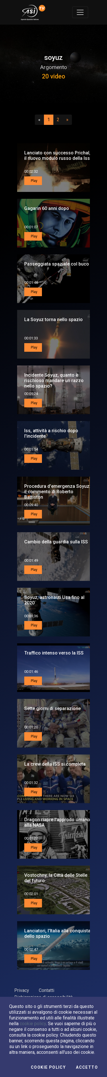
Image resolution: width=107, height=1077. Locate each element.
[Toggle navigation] (80, 12)
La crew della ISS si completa (55, 764)
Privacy (21, 990)
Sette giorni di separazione (52, 708)
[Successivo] (67, 120)
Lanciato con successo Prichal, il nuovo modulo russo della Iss (57, 155)
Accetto (87, 1067)
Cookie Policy (48, 1067)
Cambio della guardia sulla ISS (56, 542)
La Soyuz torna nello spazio (53, 319)
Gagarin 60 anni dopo (46, 208)
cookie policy (33, 1023)
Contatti (46, 990)
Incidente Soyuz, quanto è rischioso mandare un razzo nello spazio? (54, 380)
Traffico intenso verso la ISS (54, 653)
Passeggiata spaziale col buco (56, 264)
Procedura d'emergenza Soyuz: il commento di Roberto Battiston (57, 492)
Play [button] (33, 181)
